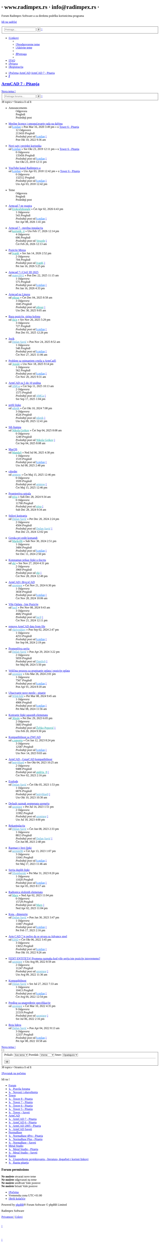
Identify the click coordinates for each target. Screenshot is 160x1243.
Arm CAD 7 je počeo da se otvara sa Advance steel (38, 936)
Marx (15, 895)
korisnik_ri (18, 231)
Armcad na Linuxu (19, 294)
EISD (15, 939)
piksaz (15, 297)
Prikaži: (16, 1054)
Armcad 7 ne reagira (20, 205)
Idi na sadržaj (9, 21)
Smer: (66, 1054)
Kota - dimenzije (18, 914)
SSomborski (19, 873)
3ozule (16, 363)
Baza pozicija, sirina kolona (24, 316)
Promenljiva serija (19, 648)
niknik (15, 408)
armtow (16, 474)
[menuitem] (28, 44)
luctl (14, 607)
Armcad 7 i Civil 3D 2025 (24, 272)
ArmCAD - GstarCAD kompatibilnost (30, 759)
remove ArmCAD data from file (27, 626)
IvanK (15, 253)
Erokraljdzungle (21, 208)
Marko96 (17, 541)
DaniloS (40, 661)
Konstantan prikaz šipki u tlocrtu (27, 560)
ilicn (14, 319)
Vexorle (40, 240)
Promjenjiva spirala (20, 493)
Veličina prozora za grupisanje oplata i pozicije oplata (39, 670)
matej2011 (18, 275)
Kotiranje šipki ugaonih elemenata (28, 714)
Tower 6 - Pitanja (69, 126)
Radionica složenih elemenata (26, 892)
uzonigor (17, 585)
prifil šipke (15, 405)
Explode (13, 781)
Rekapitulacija (17, 825)
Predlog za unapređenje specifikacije (29, 1002)
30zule (16, 718)
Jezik (11, 338)
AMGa (16, 386)
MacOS (13, 449)
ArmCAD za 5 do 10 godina (25, 382)
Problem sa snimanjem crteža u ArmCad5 (32, 360)
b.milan (16, 126)
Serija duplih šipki (19, 869)
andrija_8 (41, 772)
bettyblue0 (18, 762)
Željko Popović (45, 727)
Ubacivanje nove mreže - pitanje (27, 692)
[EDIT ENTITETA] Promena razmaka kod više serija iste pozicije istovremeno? (54, 958)
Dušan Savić (19, 341)
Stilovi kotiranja (18, 515)
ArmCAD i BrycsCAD (22, 582)
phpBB (20, 1204)
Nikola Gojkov (20, 430)
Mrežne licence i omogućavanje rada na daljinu (36, 123)
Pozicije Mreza (17, 250)
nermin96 (17, 851)
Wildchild (17, 696)
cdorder (13, 471)
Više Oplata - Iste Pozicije (23, 604)
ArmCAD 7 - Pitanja (20, 83)
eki (14, 563)
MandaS (17, 452)
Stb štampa (15, 427)
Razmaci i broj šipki (20, 847)
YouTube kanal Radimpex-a (24, 167)
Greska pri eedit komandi (23, 537)
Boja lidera (15, 1024)
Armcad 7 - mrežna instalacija (26, 227)
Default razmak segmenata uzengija (29, 803)
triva (14, 496)
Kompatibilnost (17, 980)
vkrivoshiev (19, 629)
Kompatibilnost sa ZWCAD (25, 737)
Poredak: (41, 1054)
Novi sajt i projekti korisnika (25, 145)
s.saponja (17, 740)
